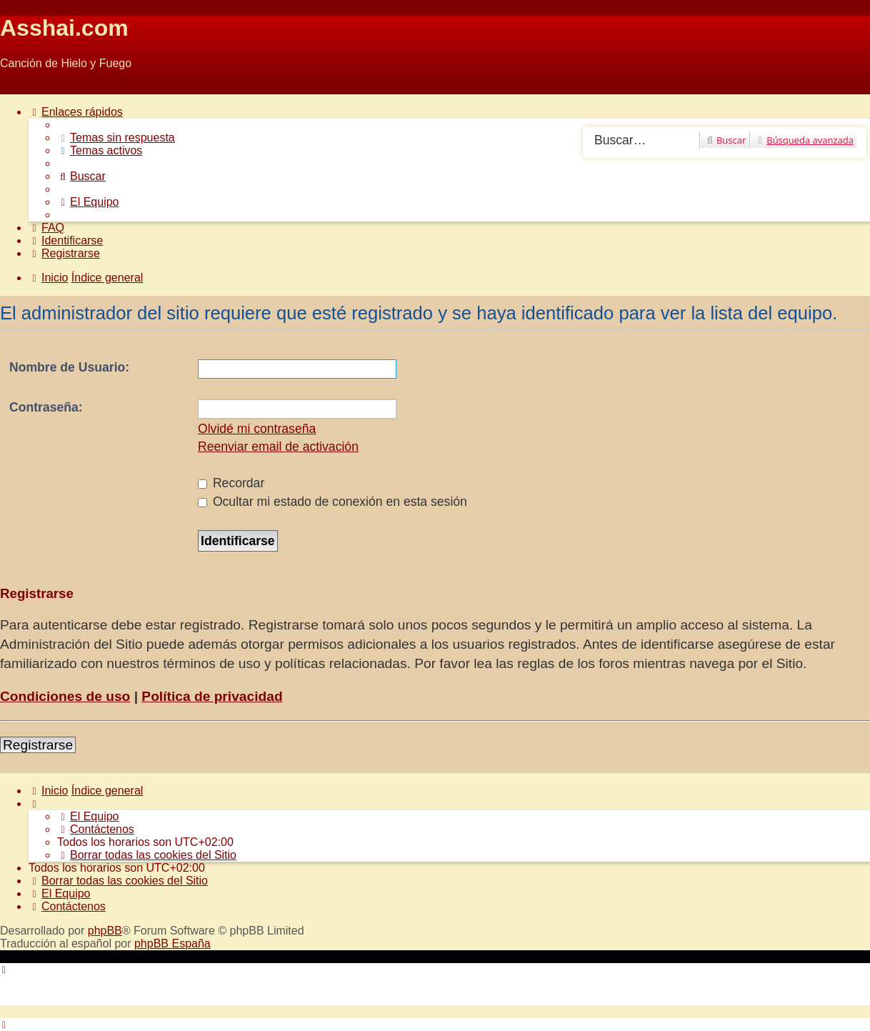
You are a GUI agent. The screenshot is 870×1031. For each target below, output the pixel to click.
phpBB (105, 931)
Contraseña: (46, 407)
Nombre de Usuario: (69, 367)
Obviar (17, 87)
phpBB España (172, 943)
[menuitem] (116, 137)
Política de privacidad (211, 696)
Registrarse (38, 744)
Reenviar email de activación (278, 446)
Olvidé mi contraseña (257, 429)
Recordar (231, 483)
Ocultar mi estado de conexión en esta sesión (332, 501)
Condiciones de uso (65, 696)
